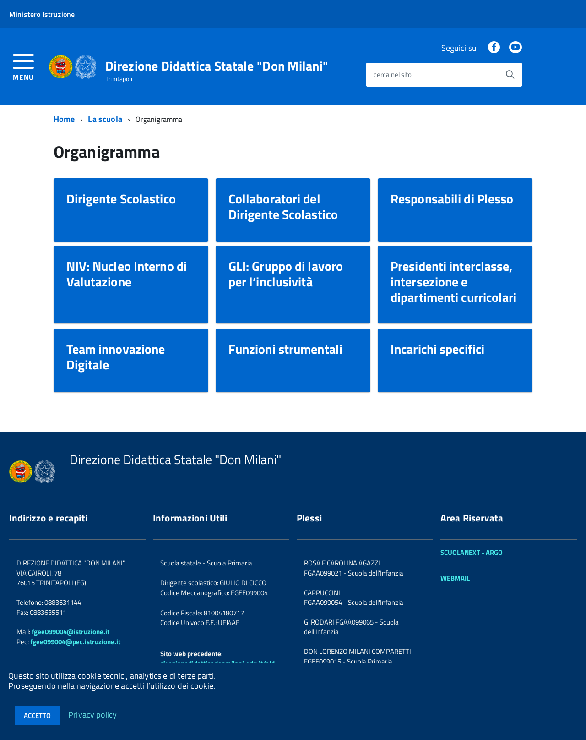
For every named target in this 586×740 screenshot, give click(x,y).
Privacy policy (92, 714)
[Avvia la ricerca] (510, 74)
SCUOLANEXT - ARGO (471, 552)
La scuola (105, 119)
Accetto (37, 715)
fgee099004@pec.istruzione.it (75, 641)
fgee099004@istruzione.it (70, 631)
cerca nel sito (393, 75)
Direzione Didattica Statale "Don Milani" (216, 66)
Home (64, 119)
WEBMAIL (455, 578)
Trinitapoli (118, 79)
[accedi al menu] (23, 66)
